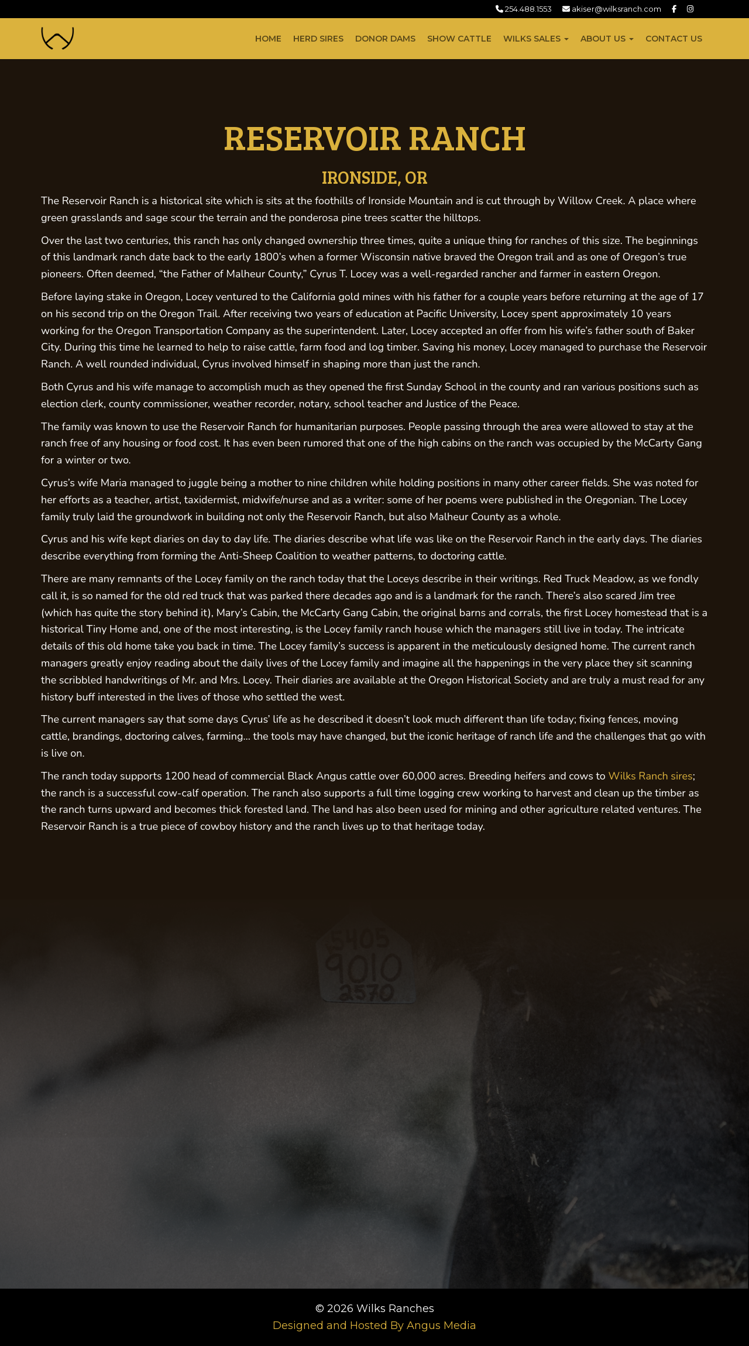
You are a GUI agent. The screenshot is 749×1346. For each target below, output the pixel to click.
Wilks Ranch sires (650, 776)
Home (268, 38)
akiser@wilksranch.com (611, 8)
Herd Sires (318, 38)
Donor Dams (385, 38)
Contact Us (673, 38)
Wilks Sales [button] (536, 38)
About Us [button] (607, 38)
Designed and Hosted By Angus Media (374, 1325)
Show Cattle (459, 38)
